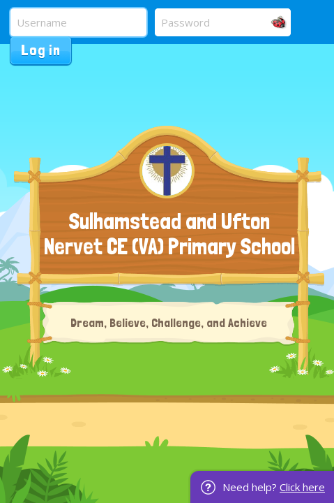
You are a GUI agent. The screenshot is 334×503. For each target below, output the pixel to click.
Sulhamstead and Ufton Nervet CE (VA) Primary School (169, 234)
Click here (302, 487)
